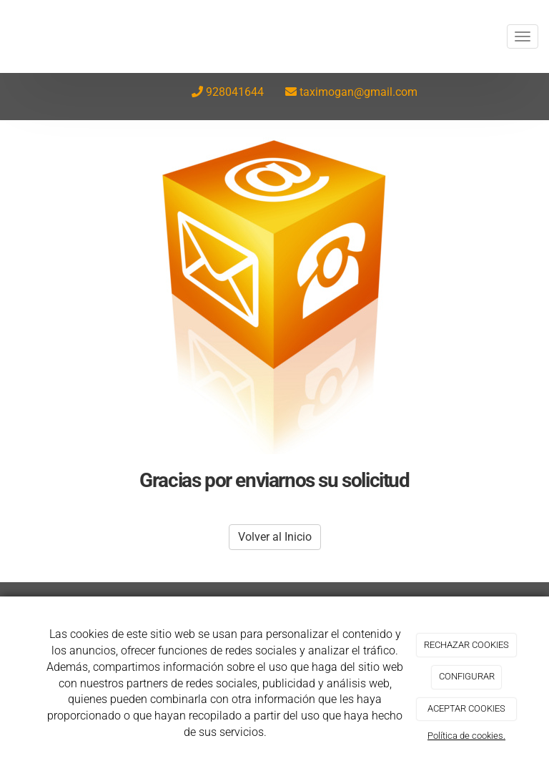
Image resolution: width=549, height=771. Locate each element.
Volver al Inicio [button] (275, 537)
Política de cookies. (466, 735)
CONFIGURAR (467, 676)
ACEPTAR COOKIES (466, 708)
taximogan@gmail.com (358, 92)
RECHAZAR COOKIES (466, 644)
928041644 (235, 92)
